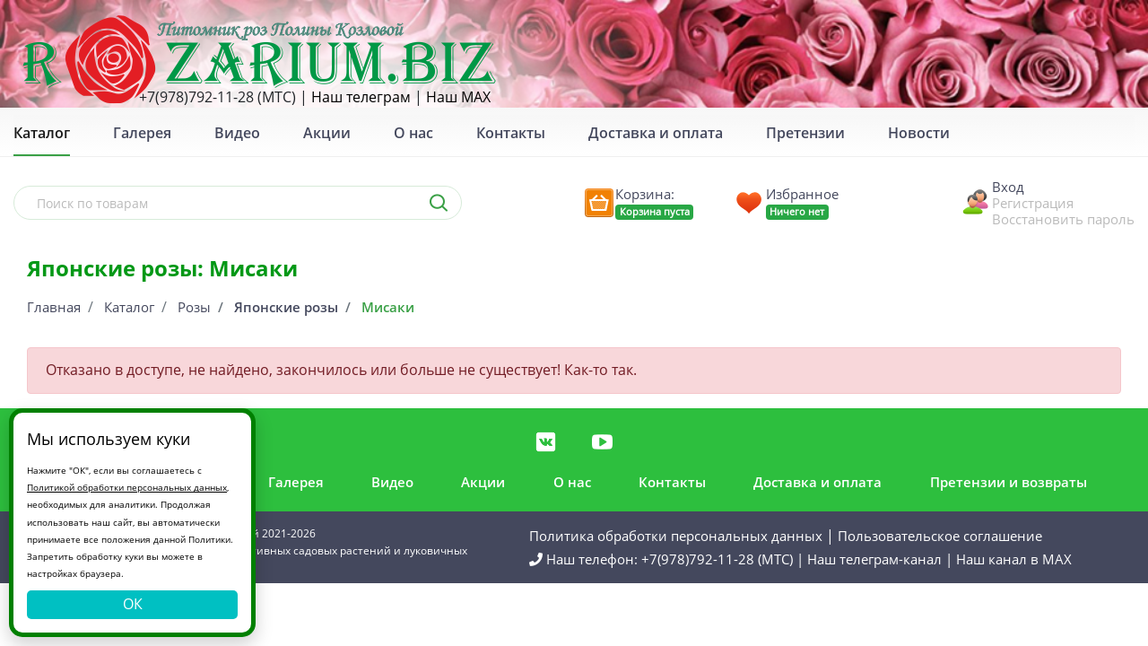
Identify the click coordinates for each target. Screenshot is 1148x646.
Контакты (510, 133)
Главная (54, 307)
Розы (194, 307)
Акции (327, 133)
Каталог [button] (41, 133)
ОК (133, 604)
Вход (1008, 187)
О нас (413, 133)
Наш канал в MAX (1014, 559)
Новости (919, 133)
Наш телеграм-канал (874, 559)
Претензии (805, 133)
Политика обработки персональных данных (675, 536)
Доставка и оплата (655, 133)
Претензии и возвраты (1008, 482)
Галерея (142, 133)
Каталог (129, 307)
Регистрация (1033, 203)
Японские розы (286, 307)
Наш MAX (458, 97)
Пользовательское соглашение (940, 536)
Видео (237, 133)
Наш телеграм (361, 97)
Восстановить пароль (1063, 219)
